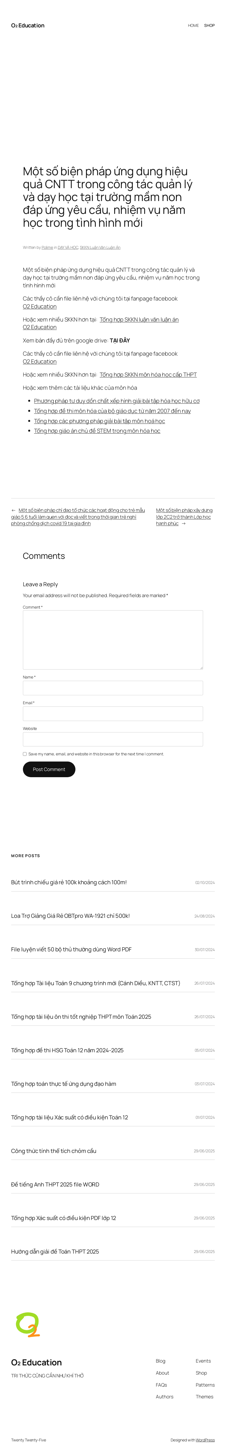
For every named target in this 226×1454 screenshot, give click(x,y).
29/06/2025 (204, 1150)
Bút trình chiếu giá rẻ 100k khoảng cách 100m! (69, 882)
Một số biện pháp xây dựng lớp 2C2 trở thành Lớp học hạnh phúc (184, 516)
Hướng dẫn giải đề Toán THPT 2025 (55, 1252)
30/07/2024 (205, 949)
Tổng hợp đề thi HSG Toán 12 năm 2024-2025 (67, 1050)
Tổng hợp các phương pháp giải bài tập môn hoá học (99, 421)
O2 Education (40, 306)
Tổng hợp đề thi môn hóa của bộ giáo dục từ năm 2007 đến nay (112, 411)
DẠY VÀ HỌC (68, 247)
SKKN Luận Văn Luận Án (100, 247)
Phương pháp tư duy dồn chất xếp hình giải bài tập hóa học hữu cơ (117, 401)
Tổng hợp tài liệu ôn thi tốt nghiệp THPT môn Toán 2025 (81, 1017)
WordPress (205, 1440)
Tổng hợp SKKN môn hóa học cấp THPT (148, 374)
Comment (33, 607)
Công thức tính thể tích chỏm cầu (53, 1151)
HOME (193, 25)
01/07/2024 (205, 1117)
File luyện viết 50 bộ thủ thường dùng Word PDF (71, 949)
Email (29, 702)
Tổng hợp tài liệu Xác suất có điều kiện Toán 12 (69, 1117)
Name (29, 677)
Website (30, 728)
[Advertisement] (113, 94)
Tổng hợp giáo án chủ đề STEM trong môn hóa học (97, 430)
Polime (47, 247)
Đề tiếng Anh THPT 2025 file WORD (55, 1184)
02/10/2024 (205, 882)
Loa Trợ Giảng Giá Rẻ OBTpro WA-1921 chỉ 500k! (70, 916)
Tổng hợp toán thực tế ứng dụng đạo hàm (63, 1084)
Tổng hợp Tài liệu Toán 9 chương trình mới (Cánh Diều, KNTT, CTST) (95, 983)
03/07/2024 (205, 1083)
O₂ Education (27, 25)
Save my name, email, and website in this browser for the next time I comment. (96, 753)
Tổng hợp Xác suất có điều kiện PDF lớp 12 (63, 1218)
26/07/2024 (204, 983)
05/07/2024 (205, 1050)
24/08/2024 (204, 916)
